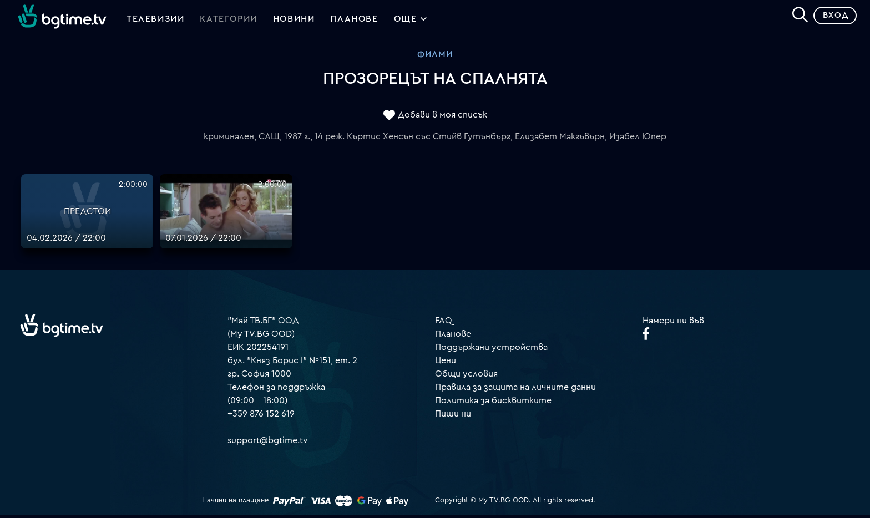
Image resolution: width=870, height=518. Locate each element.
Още (411, 22)
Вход (831, 19)
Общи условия (466, 377)
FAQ (443, 324)
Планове (453, 337)
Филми (435, 58)
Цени (445, 364)
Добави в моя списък (442, 118)
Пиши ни (453, 417)
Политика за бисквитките (493, 404)
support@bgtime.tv (267, 444)
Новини (294, 21)
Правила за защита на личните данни (515, 391)
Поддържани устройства (491, 351)
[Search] (795, 17)
